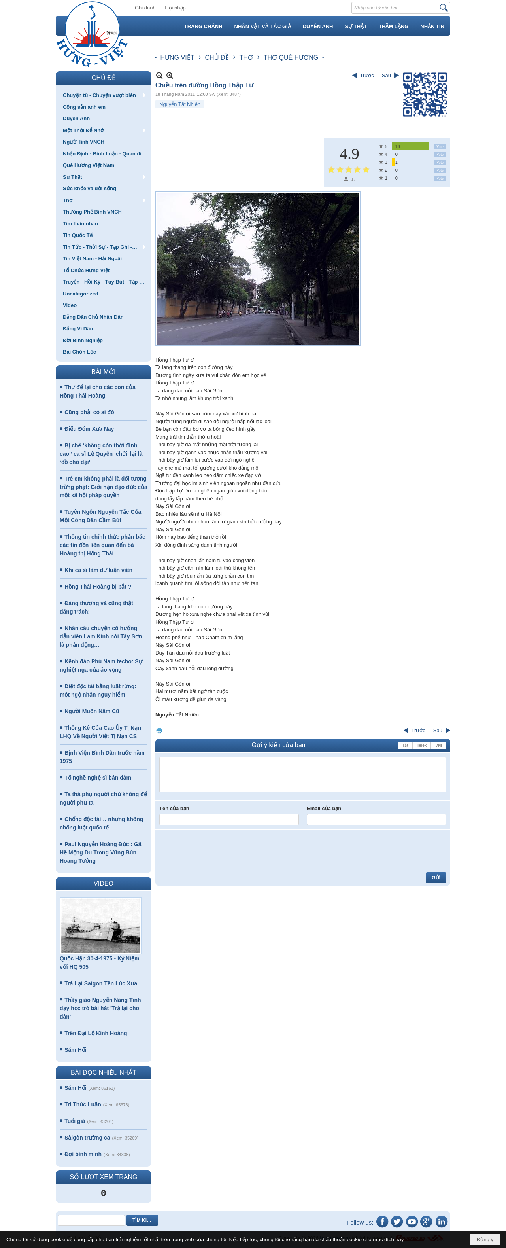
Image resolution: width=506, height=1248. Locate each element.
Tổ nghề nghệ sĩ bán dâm (97, 778)
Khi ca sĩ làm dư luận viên (98, 570)
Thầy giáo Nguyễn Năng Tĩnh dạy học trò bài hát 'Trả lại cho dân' (100, 1008)
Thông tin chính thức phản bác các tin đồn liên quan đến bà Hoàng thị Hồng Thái (102, 545)
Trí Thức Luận (82, 1104)
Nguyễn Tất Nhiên (179, 104)
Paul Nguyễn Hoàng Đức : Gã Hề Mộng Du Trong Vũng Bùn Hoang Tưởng (101, 852)
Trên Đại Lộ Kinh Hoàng (95, 1033)
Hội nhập (175, 8)
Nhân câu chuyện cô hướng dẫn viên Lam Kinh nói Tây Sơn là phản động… (101, 636)
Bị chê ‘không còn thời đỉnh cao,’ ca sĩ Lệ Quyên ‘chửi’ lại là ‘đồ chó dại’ (101, 453)
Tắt (405, 745)
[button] (103, 95)
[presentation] (219, 849)
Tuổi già (74, 1121)
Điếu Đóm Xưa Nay (89, 429)
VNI (438, 745)
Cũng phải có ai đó (89, 412)
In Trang (159, 730)
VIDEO (103, 883)
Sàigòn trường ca (87, 1137)
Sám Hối (75, 1050)
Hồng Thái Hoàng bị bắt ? (97, 586)
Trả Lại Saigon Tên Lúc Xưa (100, 983)
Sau (386, 75)
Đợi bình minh (83, 1154)
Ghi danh (145, 8)
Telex (422, 745)
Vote (440, 146)
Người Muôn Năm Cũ (91, 711)
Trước (367, 75)
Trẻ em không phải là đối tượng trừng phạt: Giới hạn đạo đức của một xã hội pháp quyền (103, 486)
